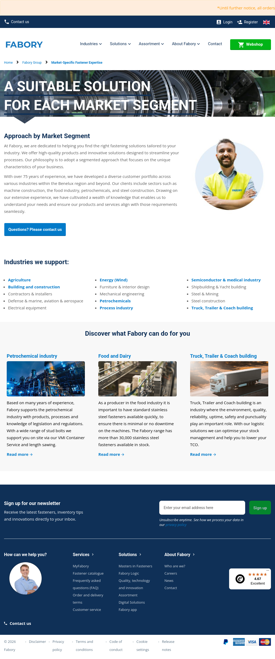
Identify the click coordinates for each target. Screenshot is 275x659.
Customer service (87, 609)
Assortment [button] (151, 44)
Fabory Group (32, 63)
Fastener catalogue (88, 573)
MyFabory (81, 566)
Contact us (17, 22)
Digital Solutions (132, 602)
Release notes (168, 645)
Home (8, 63)
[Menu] (268, 571)
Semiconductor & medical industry (226, 279)
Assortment (128, 595)
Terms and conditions (84, 645)
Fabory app (128, 609)
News (168, 580)
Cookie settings (142, 645)
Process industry (116, 307)
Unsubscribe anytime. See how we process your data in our (201, 522)
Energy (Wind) (113, 279)
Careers (170, 573)
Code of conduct (115, 645)
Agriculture (19, 279)
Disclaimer (37, 641)
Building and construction (34, 286)
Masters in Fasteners (135, 566)
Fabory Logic (129, 573)
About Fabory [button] (186, 44)
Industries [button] (91, 44)
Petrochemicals (115, 300)
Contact (215, 43)
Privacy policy (58, 645)
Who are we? (174, 566)
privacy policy (176, 524)
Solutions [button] (120, 44)
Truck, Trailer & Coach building (222, 307)
